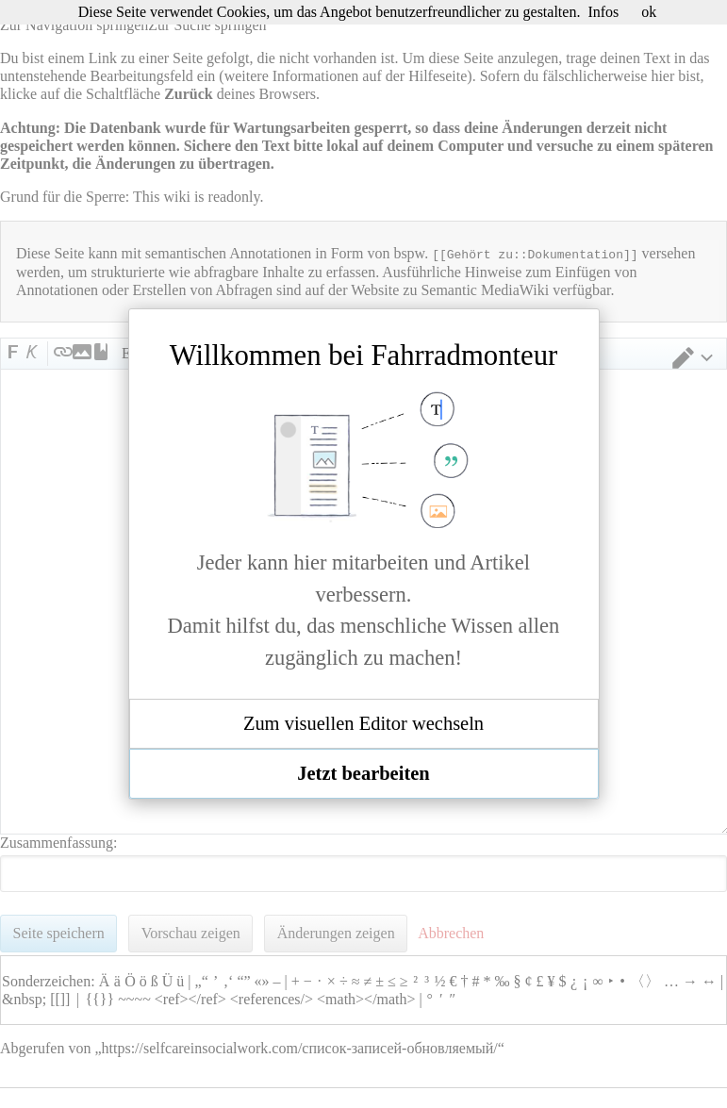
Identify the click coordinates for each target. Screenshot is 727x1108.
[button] (364, 724)
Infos (603, 12)
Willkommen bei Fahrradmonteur (364, 355)
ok (648, 12)
